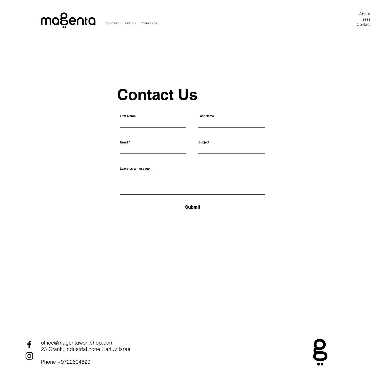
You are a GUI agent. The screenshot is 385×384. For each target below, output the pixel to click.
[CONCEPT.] (113, 23)
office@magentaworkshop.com (77, 342)
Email (124, 142)
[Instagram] (29, 356)
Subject (203, 142)
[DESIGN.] (131, 23)
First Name (128, 116)
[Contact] (364, 24)
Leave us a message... (136, 168)
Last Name (206, 116)
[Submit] (192, 207)
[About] (364, 13)
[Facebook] (29, 344)
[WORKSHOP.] (150, 23)
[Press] (365, 19)
